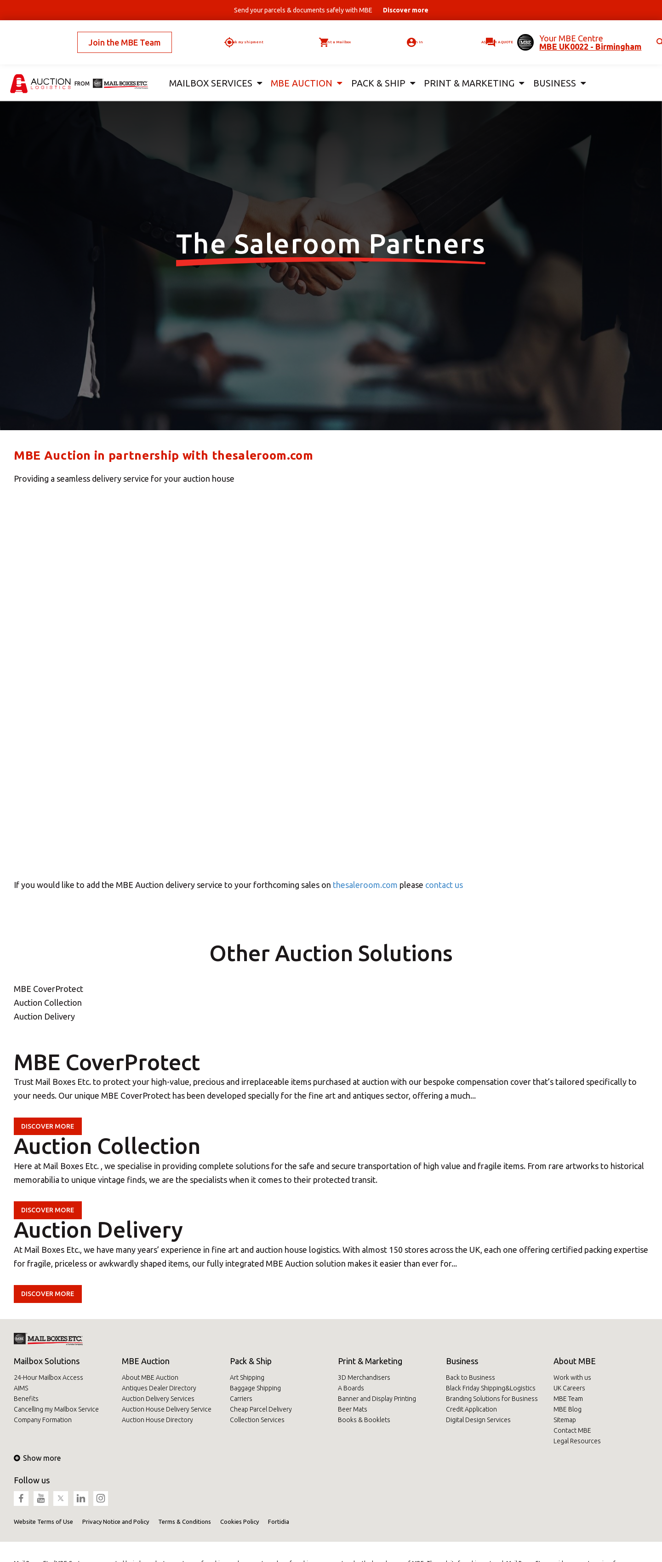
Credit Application (471, 1409)
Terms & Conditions (184, 1521)
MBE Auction (146, 1361)
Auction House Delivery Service (166, 1409)
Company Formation (43, 1420)
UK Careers (569, 1388)
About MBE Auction (150, 1377)
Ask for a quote (466, 34)
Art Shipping (247, 1377)
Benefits (26, 1398)
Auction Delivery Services (158, 1398)
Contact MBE (572, 1430)
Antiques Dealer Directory (159, 1388)
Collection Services (257, 1420)
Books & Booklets (364, 1420)
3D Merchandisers (364, 1377)
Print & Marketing (370, 1361)
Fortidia (278, 1521)
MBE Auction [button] (298, 68)
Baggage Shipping (255, 1388)
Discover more (52, 1126)
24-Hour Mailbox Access (48, 1377)
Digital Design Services (478, 1420)
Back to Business (470, 1377)
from (82, 68)
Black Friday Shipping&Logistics (491, 1388)
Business (462, 1361)
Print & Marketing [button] (466, 68)
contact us (444, 884)
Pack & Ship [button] (376, 68)
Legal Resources (577, 1441)
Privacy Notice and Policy (115, 1521)
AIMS (21, 1388)
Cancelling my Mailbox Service (56, 1409)
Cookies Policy (239, 1521)
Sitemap (565, 1420)
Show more (37, 1458)
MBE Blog (568, 1409)
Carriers (241, 1398)
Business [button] (551, 68)
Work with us (572, 1377)
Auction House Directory (157, 1420)
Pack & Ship (251, 1361)
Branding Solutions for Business (492, 1398)
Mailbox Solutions (47, 1361)
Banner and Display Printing (377, 1398)
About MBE (575, 1361)
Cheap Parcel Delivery (261, 1409)
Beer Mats (352, 1409)
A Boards (351, 1388)
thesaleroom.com (365, 884)
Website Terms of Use (43, 1521)
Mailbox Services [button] (208, 68)
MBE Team (568, 1398)
